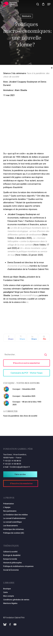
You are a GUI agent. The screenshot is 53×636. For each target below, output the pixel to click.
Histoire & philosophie (12, 562)
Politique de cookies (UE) (13, 533)
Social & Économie (11, 570)
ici (27, 302)
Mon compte (8, 596)
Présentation (8, 503)
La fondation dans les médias (15, 514)
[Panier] (43, 4)
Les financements (10, 525)
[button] (48, 4)
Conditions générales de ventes (16, 599)
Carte (5, 592)
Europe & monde (10, 559)
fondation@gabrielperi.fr (20, 467)
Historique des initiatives (13, 529)
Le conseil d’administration (14, 518)
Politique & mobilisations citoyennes (18, 566)
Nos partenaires (9, 511)
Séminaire (26, 16)
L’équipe (6, 507)
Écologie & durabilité (11, 555)
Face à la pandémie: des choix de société (20, 415)
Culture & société (10, 551)
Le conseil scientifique (12, 522)
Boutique (7, 588)
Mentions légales (10, 603)
